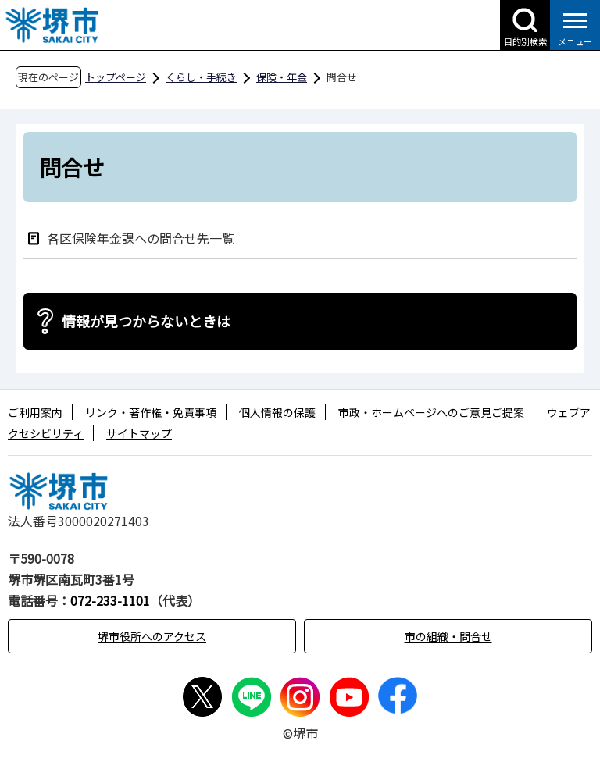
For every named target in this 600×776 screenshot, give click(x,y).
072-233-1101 (110, 600)
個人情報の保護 (277, 412)
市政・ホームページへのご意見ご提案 (431, 412)
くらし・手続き (201, 76)
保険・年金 (281, 76)
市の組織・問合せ (448, 636)
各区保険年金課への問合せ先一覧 (140, 238)
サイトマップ (139, 433)
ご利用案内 (35, 412)
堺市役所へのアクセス (152, 636)
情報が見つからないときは (146, 321)
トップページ (115, 76)
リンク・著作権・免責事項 (150, 412)
